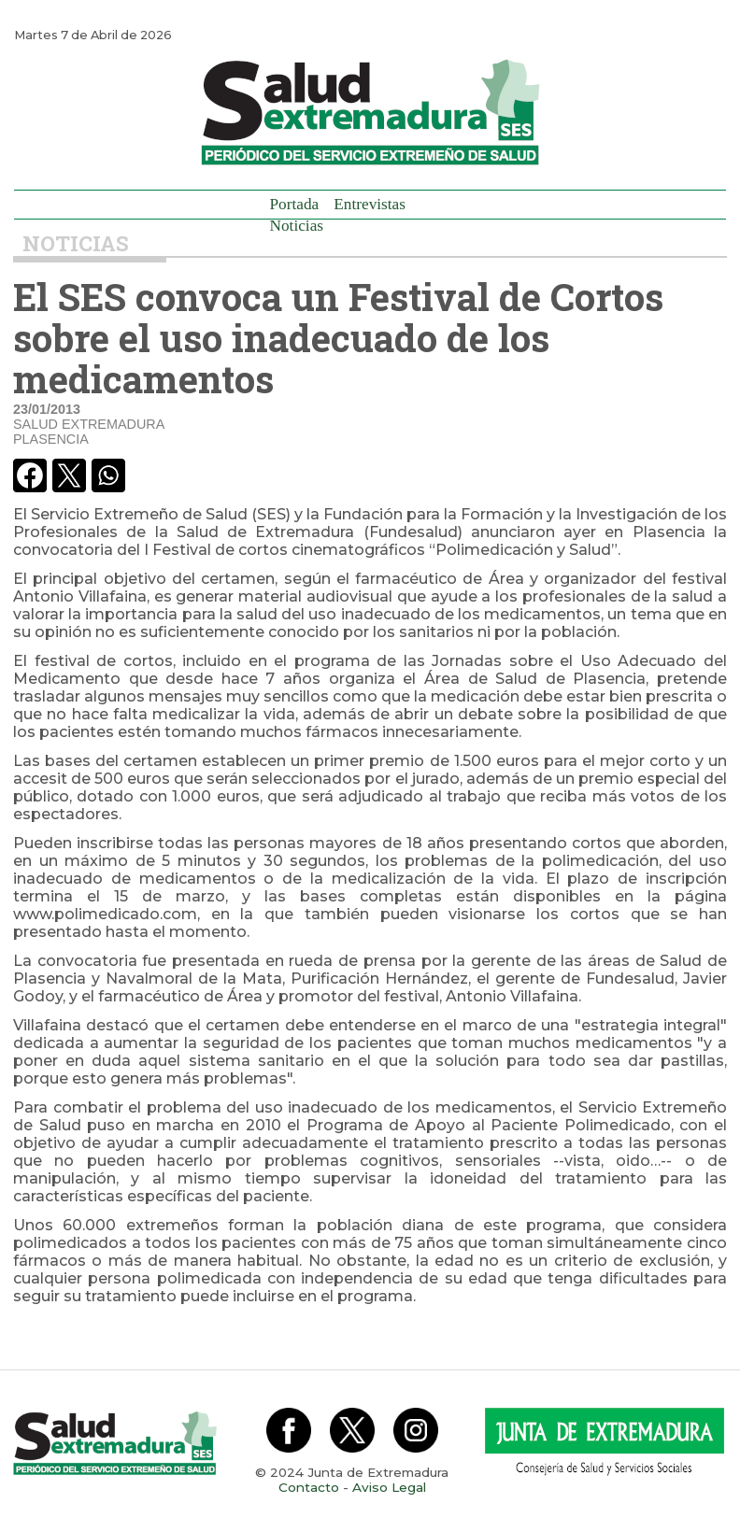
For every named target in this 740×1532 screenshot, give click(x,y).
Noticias (297, 225)
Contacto (308, 1487)
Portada (295, 204)
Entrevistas (370, 204)
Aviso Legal (389, 1487)
